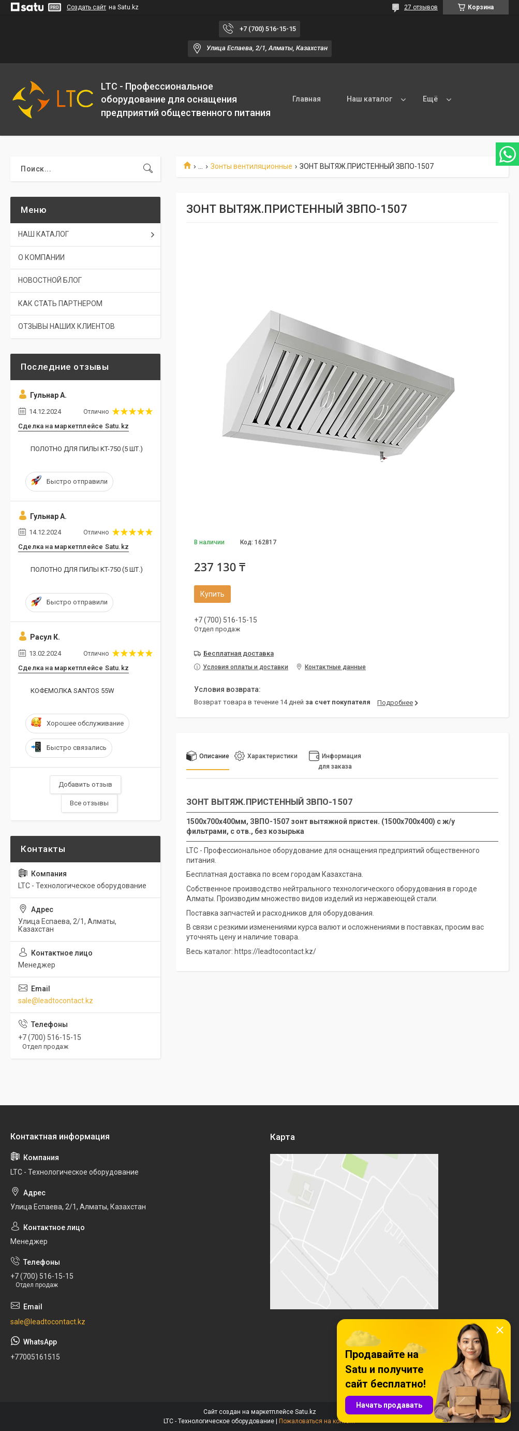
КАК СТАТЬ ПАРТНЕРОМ (60, 303)
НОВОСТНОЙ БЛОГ (50, 280)
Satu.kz (305, 1411)
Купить (212, 594)
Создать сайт (86, 7)
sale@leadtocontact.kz (55, 1000)
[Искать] (148, 168)
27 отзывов (421, 7)
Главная (306, 99)
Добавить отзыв (85, 784)
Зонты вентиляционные (251, 166)
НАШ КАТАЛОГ (43, 234)
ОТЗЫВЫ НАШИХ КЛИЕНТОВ (66, 326)
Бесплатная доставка (238, 653)
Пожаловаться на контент (317, 1421)
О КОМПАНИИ (41, 257)
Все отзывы (89, 803)
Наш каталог (369, 99)
